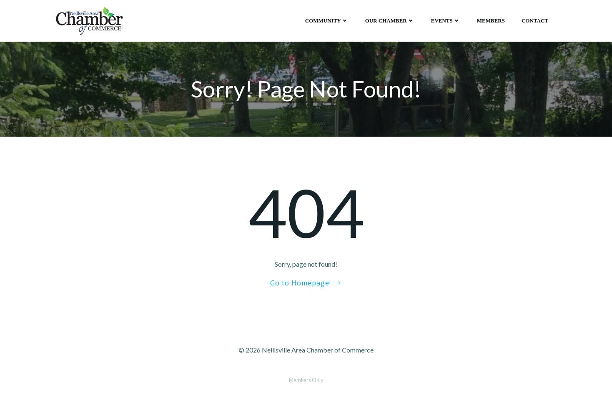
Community (327, 21)
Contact (535, 21)
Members (491, 21)
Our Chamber (389, 21)
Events (445, 21)
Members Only (306, 380)
